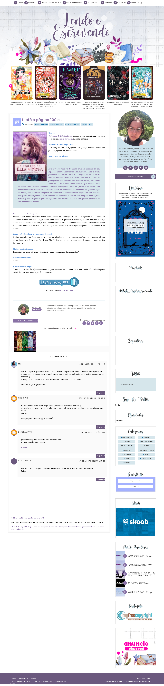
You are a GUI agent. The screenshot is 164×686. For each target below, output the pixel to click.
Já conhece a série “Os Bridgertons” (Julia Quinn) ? (140, 555)
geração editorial (41, 124)
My (19, 364)
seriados (127, 454)
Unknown (23, 398)
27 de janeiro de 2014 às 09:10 (92, 398)
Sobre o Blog (134, 2)
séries (147, 454)
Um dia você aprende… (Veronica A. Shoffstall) (139, 583)
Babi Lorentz (24, 461)
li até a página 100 (72, 124)
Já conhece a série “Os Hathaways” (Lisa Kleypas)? (140, 592)
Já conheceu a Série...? (49, 2)
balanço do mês (147, 442)
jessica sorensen (56, 124)
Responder (101, 393)
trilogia (127, 463)
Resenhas (30, 2)
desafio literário (127, 446)
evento (147, 446)
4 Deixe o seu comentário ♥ (27, 320)
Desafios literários (72, 2)
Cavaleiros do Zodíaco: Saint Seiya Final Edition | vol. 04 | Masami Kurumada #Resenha (150, 104)
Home (18, 2)
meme (84, 124)
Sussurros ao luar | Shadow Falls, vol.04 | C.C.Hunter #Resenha (135, 225)
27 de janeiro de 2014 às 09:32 (92, 432)
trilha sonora (147, 459)
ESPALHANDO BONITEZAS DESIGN (137, 681)
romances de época (147, 450)
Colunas (106, 2)
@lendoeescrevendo (127, 384)
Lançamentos (91, 2)
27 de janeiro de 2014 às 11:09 (92, 461)
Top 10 (127, 442)
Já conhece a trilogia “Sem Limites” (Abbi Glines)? (140, 564)
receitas (127, 450)
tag (90, 124)
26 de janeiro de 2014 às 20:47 (92, 364)
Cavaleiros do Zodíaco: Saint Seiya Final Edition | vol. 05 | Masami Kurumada (54, 104)
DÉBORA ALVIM (25, 432)
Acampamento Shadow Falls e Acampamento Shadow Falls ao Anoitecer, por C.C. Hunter (141, 574)
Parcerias (120, 2)
